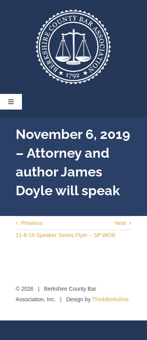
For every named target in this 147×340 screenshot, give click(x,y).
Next (120, 223)
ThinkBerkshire (110, 299)
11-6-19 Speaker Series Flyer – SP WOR (66, 235)
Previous (31, 223)
